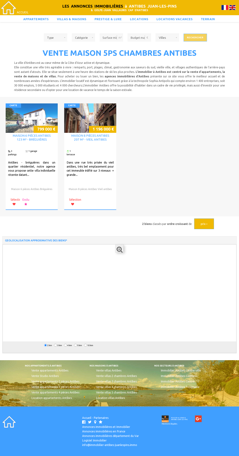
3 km (58, 345)
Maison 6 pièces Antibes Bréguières (31, 189)
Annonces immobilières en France (103, 431)
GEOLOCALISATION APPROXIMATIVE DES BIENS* (36, 240)
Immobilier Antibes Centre (178, 381)
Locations (139, 19)
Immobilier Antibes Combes (178, 375)
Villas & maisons (71, 19)
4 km (68, 345)
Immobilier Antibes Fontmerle (180, 386)
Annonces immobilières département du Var (110, 435)
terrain (208, 19)
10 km (88, 345)
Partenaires (101, 417)
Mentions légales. (170, 424)
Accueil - (88, 417)
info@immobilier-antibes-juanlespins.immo (109, 444)
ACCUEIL (22, 12)
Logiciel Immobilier (94, 440)
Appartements (36, 19)
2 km (48, 345)
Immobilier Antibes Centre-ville (181, 370)
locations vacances (175, 19)
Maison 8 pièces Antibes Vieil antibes (90, 189)
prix (204, 223)
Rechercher (195, 37)
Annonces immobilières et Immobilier (106, 426)
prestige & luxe (108, 19)
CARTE (13, 105)
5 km (78, 345)
